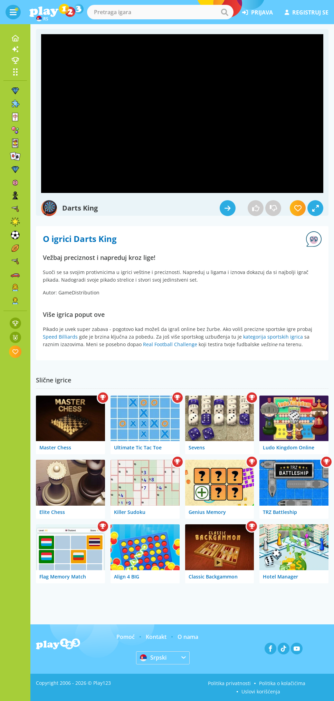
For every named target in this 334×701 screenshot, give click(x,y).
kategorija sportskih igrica (273, 336)
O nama (188, 637)
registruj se (306, 12)
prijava (257, 12)
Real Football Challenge (170, 344)
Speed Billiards (60, 336)
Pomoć (125, 637)
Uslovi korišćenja (260, 691)
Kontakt (156, 637)
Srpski (153, 657)
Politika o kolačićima (282, 683)
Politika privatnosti (229, 683)
